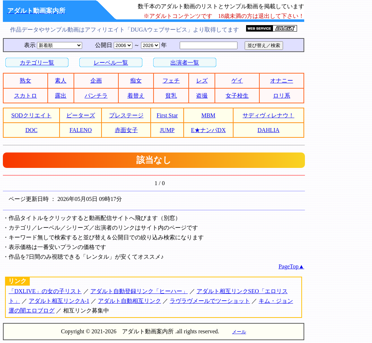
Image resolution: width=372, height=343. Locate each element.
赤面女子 (126, 130)
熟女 (25, 80)
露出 (60, 96)
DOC (31, 130)
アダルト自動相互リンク (129, 301)
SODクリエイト (31, 115)
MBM (208, 115)
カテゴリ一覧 (37, 63)
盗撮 (202, 96)
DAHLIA (268, 130)
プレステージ (126, 115)
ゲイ (237, 80)
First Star (167, 115)
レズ (202, 80)
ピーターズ (80, 115)
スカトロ (25, 96)
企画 (96, 80)
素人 (60, 80)
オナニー (281, 80)
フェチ (171, 80)
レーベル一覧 (111, 63)
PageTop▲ (291, 266)
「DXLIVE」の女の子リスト (45, 291)
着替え (136, 96)
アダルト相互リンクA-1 (59, 301)
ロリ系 (281, 96)
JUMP (167, 130)
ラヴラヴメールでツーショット (210, 301)
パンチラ (96, 96)
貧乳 (171, 96)
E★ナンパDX (208, 130)
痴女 (136, 80)
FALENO (81, 130)
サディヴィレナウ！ (268, 115)
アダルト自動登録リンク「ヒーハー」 (139, 291)
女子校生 (237, 96)
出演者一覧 (184, 63)
